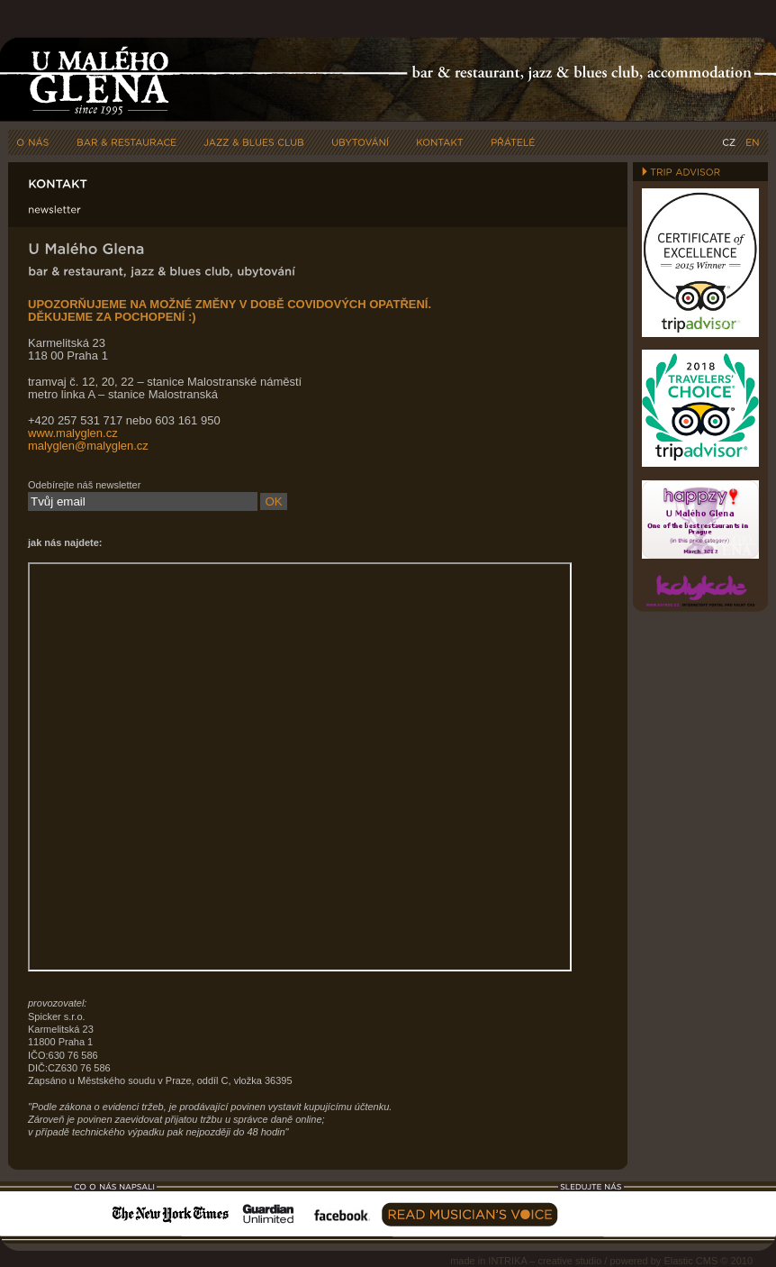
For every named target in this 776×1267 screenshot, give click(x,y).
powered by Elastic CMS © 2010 (681, 1260)
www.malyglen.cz (73, 433)
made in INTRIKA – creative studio (525, 1260)
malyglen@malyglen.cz (88, 445)
